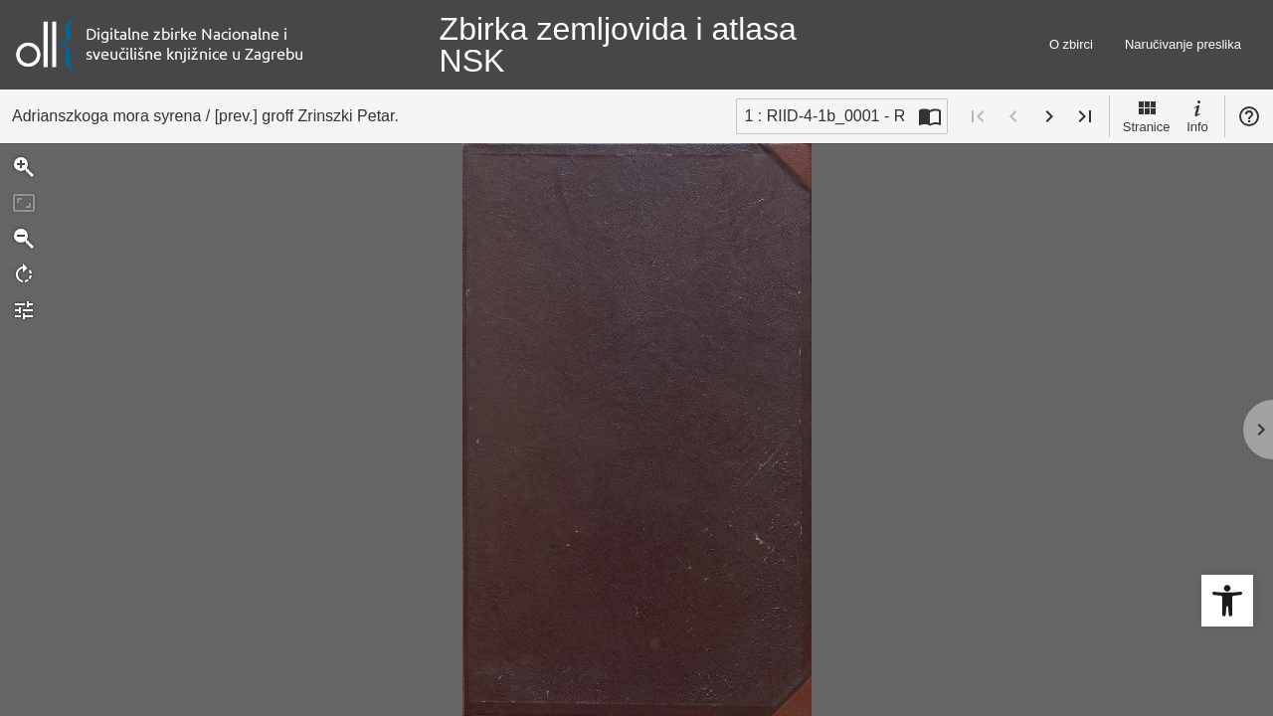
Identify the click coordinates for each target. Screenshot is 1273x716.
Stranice (1147, 115)
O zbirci (1071, 44)
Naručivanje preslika (1183, 44)
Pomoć (1249, 116)
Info (1197, 115)
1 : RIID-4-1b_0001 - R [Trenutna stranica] (824, 115)
